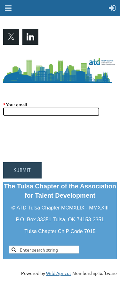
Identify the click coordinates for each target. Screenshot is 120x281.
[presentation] (51, 142)
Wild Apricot (58, 273)
